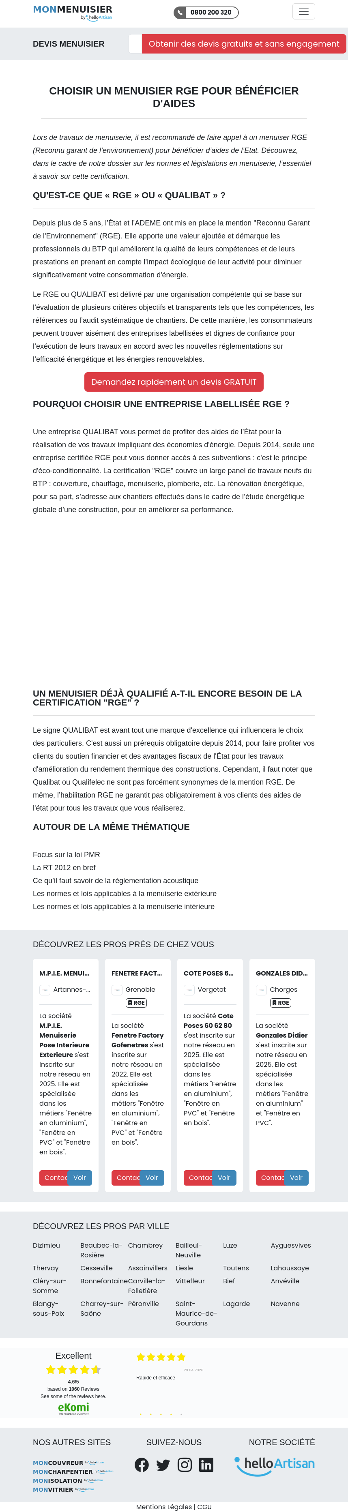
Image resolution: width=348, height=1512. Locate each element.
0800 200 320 (211, 12)
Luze (230, 1245)
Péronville (143, 1303)
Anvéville (285, 1281)
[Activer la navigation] (303, 11)
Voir (79, 1177)
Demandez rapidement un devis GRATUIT (174, 382)
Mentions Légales (164, 1507)
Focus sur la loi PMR (66, 855)
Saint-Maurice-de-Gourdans (196, 1313)
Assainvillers (148, 1268)
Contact (58, 1177)
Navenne (285, 1303)
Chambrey (145, 1245)
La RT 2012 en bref (64, 868)
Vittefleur (190, 1281)
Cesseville (96, 1268)
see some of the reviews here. (73, 1396)
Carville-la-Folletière (146, 1285)
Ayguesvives (291, 1245)
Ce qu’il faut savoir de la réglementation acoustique (115, 881)
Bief (229, 1281)
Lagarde (236, 1303)
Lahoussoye (290, 1268)
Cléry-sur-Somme (50, 1285)
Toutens (236, 1268)
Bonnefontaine (104, 1281)
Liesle (184, 1268)
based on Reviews (73, 1385)
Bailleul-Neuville (189, 1250)
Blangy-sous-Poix (48, 1308)
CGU (205, 1507)
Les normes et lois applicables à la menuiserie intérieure (124, 907)
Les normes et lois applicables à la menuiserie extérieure (125, 894)
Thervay (46, 1268)
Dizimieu (46, 1245)
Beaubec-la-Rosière (101, 1250)
